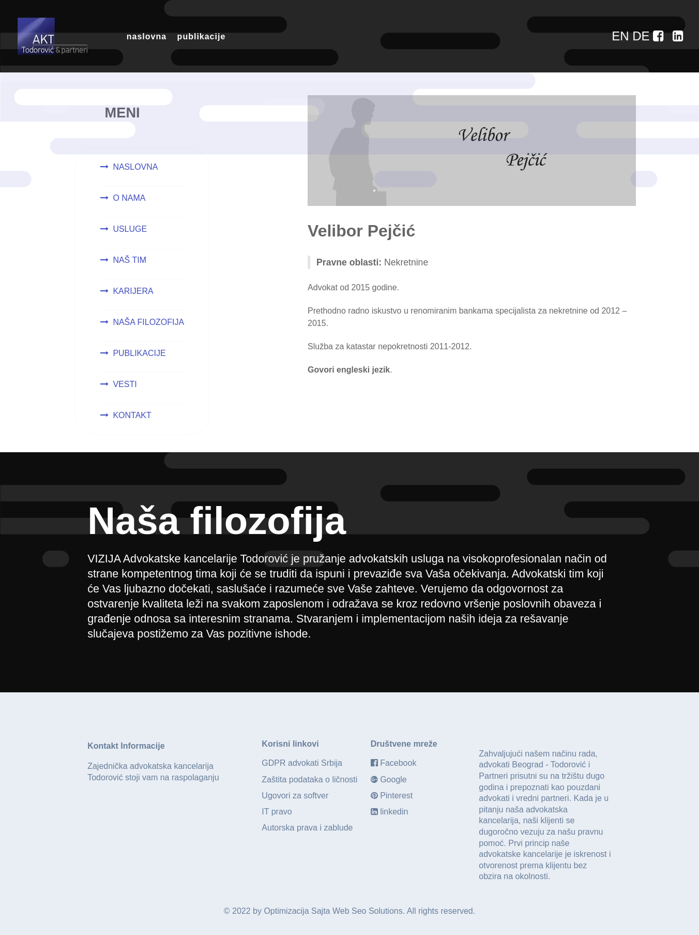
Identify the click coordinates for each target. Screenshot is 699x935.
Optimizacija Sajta (297, 911)
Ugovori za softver (295, 795)
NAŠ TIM (129, 260)
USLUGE (130, 229)
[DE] (642, 36)
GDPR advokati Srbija (302, 763)
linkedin (394, 811)
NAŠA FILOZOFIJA (148, 322)
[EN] (622, 36)
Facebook (398, 763)
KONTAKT (132, 415)
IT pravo (277, 811)
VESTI (124, 384)
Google (393, 779)
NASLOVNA (135, 166)
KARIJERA (133, 291)
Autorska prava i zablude (307, 827)
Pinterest (396, 795)
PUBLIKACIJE (139, 353)
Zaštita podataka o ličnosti (309, 779)
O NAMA (129, 198)
